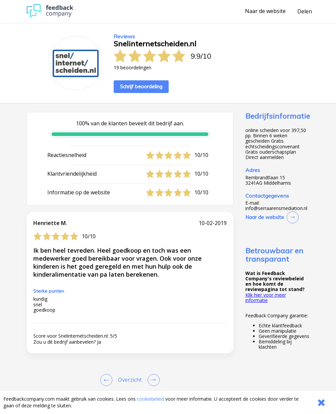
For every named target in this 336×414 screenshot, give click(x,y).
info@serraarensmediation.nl (276, 208)
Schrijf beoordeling (141, 86)
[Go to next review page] (152, 380)
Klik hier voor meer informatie (265, 297)
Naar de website (265, 11)
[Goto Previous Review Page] (107, 380)
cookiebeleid (150, 399)
